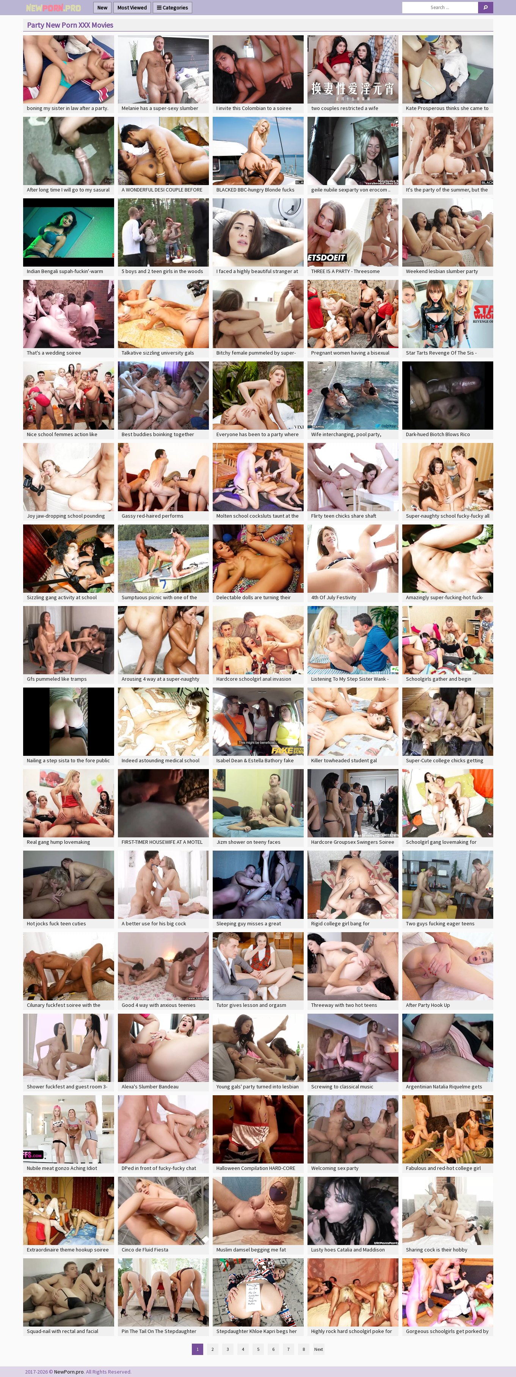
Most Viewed (132, 7)
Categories (172, 7)
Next (318, 1349)
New (102, 7)
